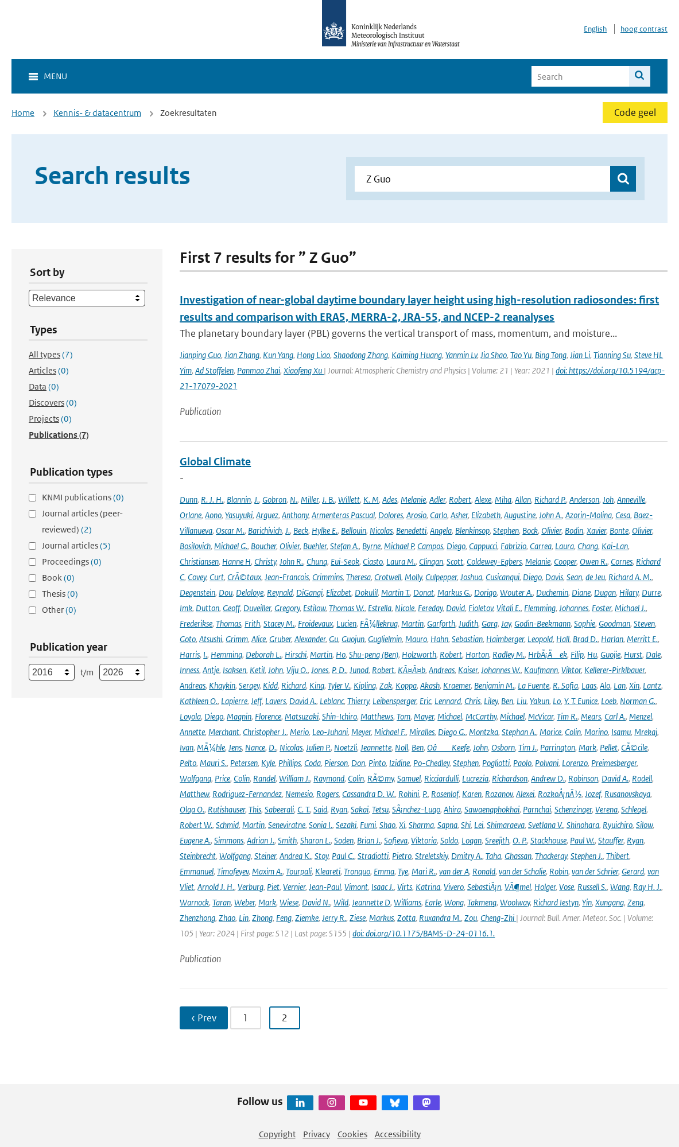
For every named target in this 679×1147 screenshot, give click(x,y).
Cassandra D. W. (368, 793)
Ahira (452, 809)
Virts (404, 886)
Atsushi (210, 638)
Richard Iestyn (556, 902)
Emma (384, 871)
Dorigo (485, 592)
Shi (466, 824)
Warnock (194, 902)
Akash (430, 685)
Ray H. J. (647, 886)
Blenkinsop (472, 530)
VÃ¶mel (518, 886)
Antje (211, 669)
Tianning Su (612, 354)
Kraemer (457, 685)
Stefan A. (344, 546)
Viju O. (297, 669)
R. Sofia (565, 685)
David (455, 607)
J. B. (328, 499)
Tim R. (567, 716)
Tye (403, 871)
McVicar (540, 716)
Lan (620, 685)
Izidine (399, 762)
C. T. (303, 809)
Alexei (525, 793)
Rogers (327, 793)
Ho (341, 654)
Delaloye (249, 592)
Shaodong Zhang (360, 354)
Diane (581, 592)
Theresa (358, 576)
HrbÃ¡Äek (547, 654)
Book (58, 577)
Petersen (244, 762)
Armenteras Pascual (343, 515)
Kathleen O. (199, 700)
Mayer (424, 716)
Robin (558, 871)
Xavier (596, 530)
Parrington (557, 747)
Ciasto (373, 561)
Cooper (565, 561)
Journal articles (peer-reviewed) (82, 521)
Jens (235, 747)
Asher (459, 515)
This (255, 809)
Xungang (609, 902)
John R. (291, 561)
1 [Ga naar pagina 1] (246, 1018)
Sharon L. (315, 840)
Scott (455, 561)
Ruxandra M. (440, 917)
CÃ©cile (634, 747)
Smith (287, 840)
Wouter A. (516, 592)
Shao (387, 824)
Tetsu (380, 809)
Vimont (356, 886)
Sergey (249, 685)
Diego (456, 546)
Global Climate (215, 461)
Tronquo (357, 871)
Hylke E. (324, 530)
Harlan (612, 638)
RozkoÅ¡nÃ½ (559, 793)
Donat (423, 592)
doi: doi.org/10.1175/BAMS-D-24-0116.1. (423, 933)
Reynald (280, 592)
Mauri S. (213, 762)
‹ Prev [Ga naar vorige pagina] (203, 1018)
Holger (545, 886)
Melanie (413, 499)
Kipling (365, 685)
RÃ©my (380, 778)
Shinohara (583, 824)
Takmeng (481, 902)
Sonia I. (320, 824)
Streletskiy (431, 855)
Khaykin (222, 685)
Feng (284, 917)
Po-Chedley (431, 762)
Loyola (190, 716)
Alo (605, 685)
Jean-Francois (287, 576)
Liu (521, 700)
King (316, 685)
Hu (592, 654)
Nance (255, 747)
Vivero (454, 886)
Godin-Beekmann (542, 623)
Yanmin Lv (461, 354)
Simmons (228, 840)
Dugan (605, 592)
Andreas (442, 669)
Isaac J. (382, 886)
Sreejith (497, 840)
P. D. (339, 669)
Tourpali (299, 871)
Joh (608, 499)
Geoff (231, 607)
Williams (407, 902)
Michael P (399, 546)
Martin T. (395, 592)
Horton (477, 654)
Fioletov (480, 607)
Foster (601, 607)
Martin (412, 623)
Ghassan (518, 855)
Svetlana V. (545, 824)
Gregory (287, 607)
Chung (316, 561)
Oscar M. (230, 530)
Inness (189, 669)
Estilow (314, 607)
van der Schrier (595, 871)
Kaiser (468, 669)
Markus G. (454, 592)
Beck (300, 530)
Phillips (289, 762)
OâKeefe (448, 747)
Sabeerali (279, 809)
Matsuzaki (302, 716)
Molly (413, 576)
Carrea (541, 546)
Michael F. (390, 731)
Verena (606, 809)
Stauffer (610, 840)
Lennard (447, 700)
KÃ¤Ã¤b (411, 669)
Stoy (321, 855)
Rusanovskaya (627, 793)
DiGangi (309, 592)
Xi (402, 824)
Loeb (608, 700)
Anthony (295, 515)
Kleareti (327, 871)
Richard (293, 685)
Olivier (551, 530)
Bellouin (353, 530)
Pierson (336, 762)
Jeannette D (371, 902)
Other (59, 609)
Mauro (416, 638)
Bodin (574, 530)
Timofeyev (233, 871)
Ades (389, 499)
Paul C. (343, 855)
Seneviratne (286, 824)
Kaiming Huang (416, 354)
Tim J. (527, 747)
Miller (310, 499)
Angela (441, 530)
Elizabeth (485, 515)
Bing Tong (551, 354)
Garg (490, 623)
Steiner (265, 855)
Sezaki (346, 824)
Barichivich (265, 530)
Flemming (540, 607)
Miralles (421, 731)
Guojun (353, 638)
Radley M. (508, 654)
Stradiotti (373, 855)
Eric (425, 700)
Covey (197, 576)
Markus (381, 917)
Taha (493, 855)
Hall (562, 638)
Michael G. (230, 546)
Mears (591, 716)
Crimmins (327, 576)
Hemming (226, 654)
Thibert (617, 855)
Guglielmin (385, 638)
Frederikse (196, 623)
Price (222, 778)
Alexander (309, 638)
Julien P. (318, 747)
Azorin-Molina (588, 515)
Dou (225, 592)
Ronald (483, 871)
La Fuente (533, 685)
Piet (273, 886)
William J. (294, 778)
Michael (449, 716)
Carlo (438, 515)
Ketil (257, 669)
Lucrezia (475, 778)
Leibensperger (394, 700)
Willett (349, 499)
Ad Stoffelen (214, 370)
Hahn (439, 638)
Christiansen (199, 561)
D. (272, 747)
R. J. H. (212, 499)
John (275, 669)
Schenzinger (573, 809)
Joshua (471, 576)
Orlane (190, 515)
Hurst (633, 654)
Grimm (237, 638)
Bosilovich (195, 546)
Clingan (431, 561)
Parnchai (537, 809)
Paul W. (582, 840)
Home (22, 112)
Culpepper (441, 576)
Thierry (358, 700)
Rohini (408, 793)
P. (425, 793)
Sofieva (396, 840)
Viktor (571, 669)
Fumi (368, 824)
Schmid (227, 824)
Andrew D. (548, 778)
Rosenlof (445, 793)
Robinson (583, 778)
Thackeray (551, 855)
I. (205, 654)
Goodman (614, 623)
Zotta (406, 917)
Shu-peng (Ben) (373, 654)
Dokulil (366, 592)
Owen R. (593, 561)
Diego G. (451, 731)
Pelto (188, 762)
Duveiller (257, 607)
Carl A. (615, 716)
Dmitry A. (466, 855)
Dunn (188, 499)
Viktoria (424, 840)
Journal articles (76, 545)
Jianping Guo (200, 354)
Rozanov (499, 793)
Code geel (635, 112)
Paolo (522, 762)
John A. (550, 515)
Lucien (346, 623)
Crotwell (387, 576)
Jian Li (580, 354)
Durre (651, 592)
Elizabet (338, 592)
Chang (587, 546)
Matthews (376, 716)
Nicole (404, 607)
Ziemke (307, 917)
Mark (587, 747)
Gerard (633, 871)
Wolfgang (195, 778)
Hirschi (295, 654)
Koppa (406, 685)
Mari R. (424, 871)
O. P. (520, 840)
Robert (460, 499)
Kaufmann (541, 669)
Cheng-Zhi (498, 917)
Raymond (328, 778)
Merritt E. (642, 638)
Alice (258, 638)
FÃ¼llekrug (379, 623)
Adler (437, 499)
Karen (472, 793)
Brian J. (369, 840)
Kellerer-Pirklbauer (614, 669)
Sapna (447, 824)
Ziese (358, 917)
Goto (188, 638)
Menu (55, 76)
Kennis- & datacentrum (97, 112)
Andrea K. (295, 855)
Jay (506, 623)
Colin (573, 731)
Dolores (390, 515)
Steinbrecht (198, 855)
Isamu (621, 731)
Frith (252, 623)
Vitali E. (508, 607)
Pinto (377, 762)
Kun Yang (278, 354)
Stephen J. (587, 855)
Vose (566, 886)
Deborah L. (263, 654)
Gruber (280, 638)
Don (358, 762)
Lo (557, 700)
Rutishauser (226, 809)
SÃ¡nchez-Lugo (416, 809)
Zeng (635, 902)
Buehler (315, 546)
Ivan (186, 747)
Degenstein (197, 592)
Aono (213, 515)
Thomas (228, 623)
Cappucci (483, 546)
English (595, 29)
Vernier (294, 886)
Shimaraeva (506, 824)
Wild (340, 902)
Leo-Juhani (330, 731)
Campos (430, 546)
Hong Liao (313, 354)
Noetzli (345, 747)
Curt (216, 576)
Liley (491, 700)
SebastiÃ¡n (484, 886)
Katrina (428, 886)
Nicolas (381, 530)
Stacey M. (278, 623)
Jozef (593, 793)
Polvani (546, 762)
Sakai (359, 809)
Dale (653, 654)
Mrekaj (645, 731)
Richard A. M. (629, 576)
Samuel (409, 778)
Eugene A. (195, 840)
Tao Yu (520, 354)
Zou (470, 917)
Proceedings (72, 561)
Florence (268, 716)
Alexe (483, 499)
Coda (312, 762)
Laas (588, 685)
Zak (385, 685)
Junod (359, 669)
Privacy (316, 1134)
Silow (644, 824)
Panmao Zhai (258, 370)
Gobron (274, 499)
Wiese (289, 902)
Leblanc (332, 700)
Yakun (539, 700)
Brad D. (585, 638)
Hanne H (236, 561)
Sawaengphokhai (491, 809)
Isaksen (234, 669)
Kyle (268, 762)
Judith (468, 623)
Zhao (227, 917)
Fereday (430, 607)
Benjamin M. (494, 685)
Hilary (628, 592)
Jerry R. (334, 917)
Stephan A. (519, 731)
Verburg (250, 886)
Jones (319, 669)
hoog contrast (644, 29)
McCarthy (480, 716)
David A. (302, 700)
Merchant (223, 731)
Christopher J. (264, 731)
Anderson (584, 499)
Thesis (60, 593)
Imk (186, 607)
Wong (454, 902)
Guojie (610, 654)
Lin (244, 917)
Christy (265, 561)
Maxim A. (267, 871)
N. (293, 499)
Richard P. (550, 499)
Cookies (352, 1134)
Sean (574, 576)
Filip (577, 654)
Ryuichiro (618, 824)
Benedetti (411, 530)
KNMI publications (83, 497)
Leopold (540, 638)
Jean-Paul (325, 886)
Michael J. (630, 607)
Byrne (371, 546)
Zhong (262, 917)
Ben (507, 700)
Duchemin (552, 592)
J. (256, 499)
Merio (299, 731)
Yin (587, 902)
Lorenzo (575, 762)
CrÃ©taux (244, 576)
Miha (503, 499)
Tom (403, 716)
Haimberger (505, 638)
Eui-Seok (345, 561)
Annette (192, 731)
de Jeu (595, 576)
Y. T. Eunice (580, 700)
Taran (221, 902)
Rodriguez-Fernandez (247, 793)
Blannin (239, 499)
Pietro (402, 855)
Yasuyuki (239, 515)
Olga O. (192, 809)
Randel (264, 778)
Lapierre (234, 700)
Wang (620, 886)
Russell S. (592, 886)
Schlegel (633, 809)
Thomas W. (346, 607)
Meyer (361, 731)
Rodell (642, 778)
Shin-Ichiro (339, 716)
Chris (472, 700)
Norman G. (637, 700)
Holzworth (419, 654)
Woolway (515, 902)
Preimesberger (614, 762)
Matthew (194, 793)
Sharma (421, 824)
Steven (644, 623)
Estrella (379, 607)
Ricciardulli (441, 778)
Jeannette (375, 747)
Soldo (449, 840)
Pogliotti (496, 762)
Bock (530, 530)
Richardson (509, 778)
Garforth (441, 623)
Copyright (277, 1134)
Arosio (416, 515)
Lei (478, 824)
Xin (634, 685)
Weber (244, 902)
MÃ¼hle (211, 747)
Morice (550, 731)
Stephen (506, 530)
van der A (454, 871)
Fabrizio (513, 546)
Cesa (622, 515)
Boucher (263, 546)
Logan (471, 840)
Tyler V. (339, 685)
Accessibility (398, 1134)
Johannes (573, 607)
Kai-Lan (615, 546)
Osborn (503, 747)
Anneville (631, 499)
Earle (433, 902)
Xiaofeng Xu (304, 370)
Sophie (584, 623)
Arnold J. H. (215, 886)
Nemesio (299, 793)
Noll (401, 747)
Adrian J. (260, 840)
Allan (523, 499)
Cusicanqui (502, 576)
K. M (371, 499)
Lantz (652, 685)
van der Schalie (522, 871)
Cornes (622, 561)
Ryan (339, 809)
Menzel (640, 716)
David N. (316, 902)
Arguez (267, 515)
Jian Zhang (241, 354)
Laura (564, 546)
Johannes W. (501, 669)
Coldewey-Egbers (494, 561)
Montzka (483, 731)
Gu (333, 638)
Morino (596, 731)
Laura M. (401, 561)
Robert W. (196, 824)
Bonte (619, 530)
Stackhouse (548, 840)
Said (320, 809)
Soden (344, 840)
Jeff (256, 700)
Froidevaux (315, 623)
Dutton (207, 607)
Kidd (270, 685)
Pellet (609, 747)
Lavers (275, 700)
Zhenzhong (197, 917)
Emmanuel (197, 871)
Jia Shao (493, 354)
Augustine (520, 515)
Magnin (239, 716)
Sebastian (467, 638)
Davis (554, 576)
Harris (190, 654)
